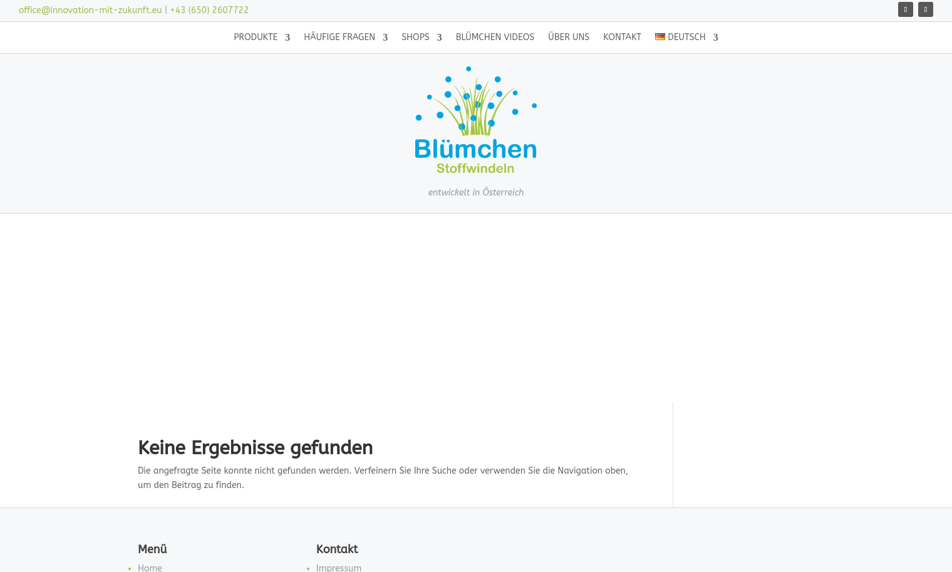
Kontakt (622, 38)
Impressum (338, 392)
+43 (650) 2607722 (209, 10)
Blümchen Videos (495, 38)
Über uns (568, 38)
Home (150, 392)
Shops (415, 38)
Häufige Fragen (339, 38)
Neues (150, 482)
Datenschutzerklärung (361, 422)
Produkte (255, 38)
